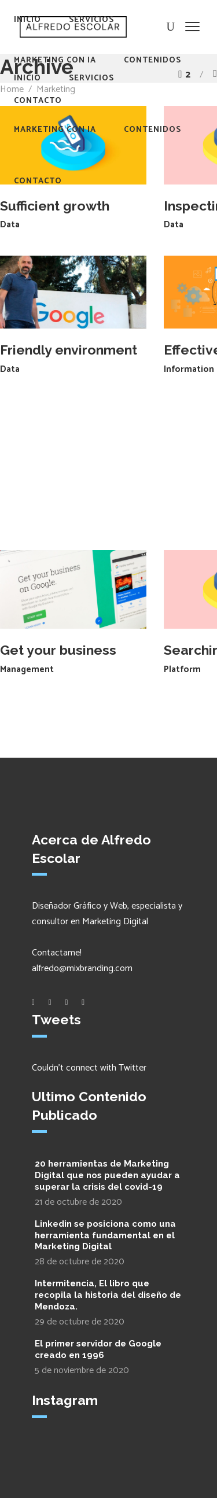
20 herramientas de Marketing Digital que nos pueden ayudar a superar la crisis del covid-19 (107, 1175)
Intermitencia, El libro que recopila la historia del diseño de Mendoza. (108, 1295)
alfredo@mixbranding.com (82, 968)
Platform (182, 669)
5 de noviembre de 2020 (82, 1370)
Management (27, 669)
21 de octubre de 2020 (78, 1202)
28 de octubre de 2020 (79, 1262)
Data (10, 224)
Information (189, 369)
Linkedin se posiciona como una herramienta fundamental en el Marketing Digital (105, 1235)
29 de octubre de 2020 (79, 1322)
